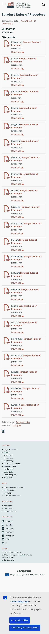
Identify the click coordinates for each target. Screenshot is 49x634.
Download (17, 52)
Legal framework (10, 449)
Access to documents (12, 463)
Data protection (10, 466)
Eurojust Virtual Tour (12, 495)
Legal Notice (9, 472)
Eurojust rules (23, 422)
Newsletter (8, 508)
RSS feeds (8, 505)
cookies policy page (19, 601)
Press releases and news (14, 487)
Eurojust (17, 425)
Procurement (9, 458)
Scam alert (8, 477)
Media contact (9, 490)
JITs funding (8, 461)
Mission (7, 452)
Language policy (10, 475)
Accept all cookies (19, 620)
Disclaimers (8, 469)
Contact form (9, 560)
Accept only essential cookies (25, 628)
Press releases (10, 511)
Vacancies (8, 455)
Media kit (7, 493)
